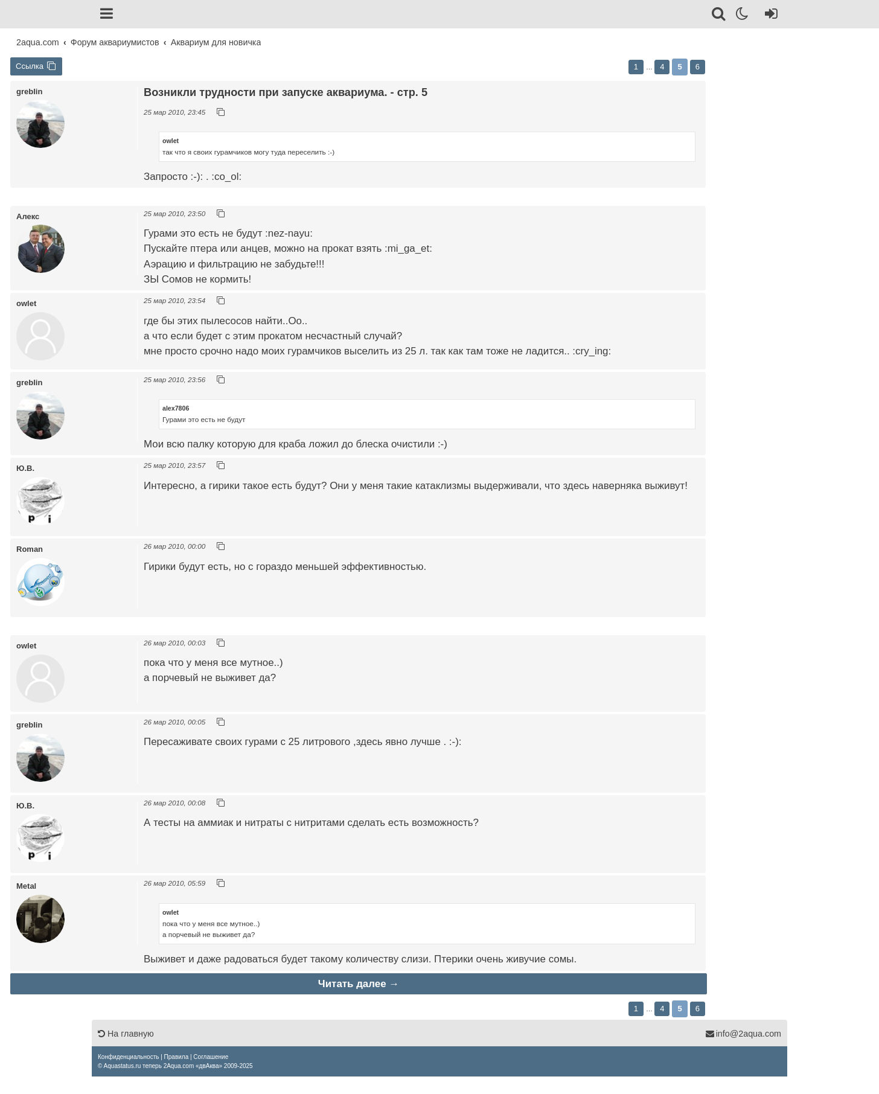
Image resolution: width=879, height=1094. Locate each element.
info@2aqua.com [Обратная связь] (743, 1033)
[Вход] (768, 15)
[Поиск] (719, 15)
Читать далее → (358, 984)
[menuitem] (128, 1056)
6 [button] (697, 66)
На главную (126, 1033)
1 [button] (636, 66)
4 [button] (662, 66)
